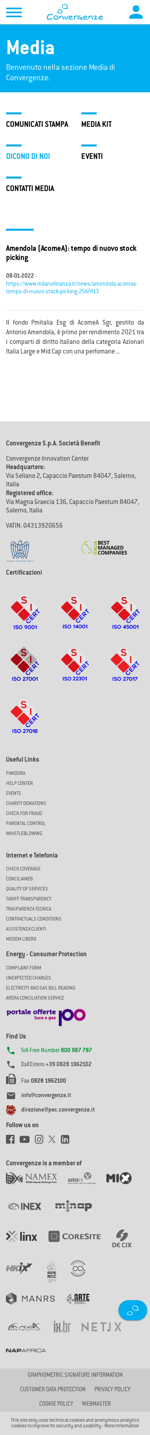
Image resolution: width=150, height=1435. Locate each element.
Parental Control (26, 823)
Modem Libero (21, 939)
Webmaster (96, 1404)
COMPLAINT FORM (23, 968)
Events (13, 793)
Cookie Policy (56, 1404)
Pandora (15, 773)
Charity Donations (26, 803)
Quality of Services (27, 889)
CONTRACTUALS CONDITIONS (34, 919)
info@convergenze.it (46, 1096)
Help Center (19, 783)
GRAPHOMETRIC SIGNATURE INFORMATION (75, 1375)
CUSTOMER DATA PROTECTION (53, 1390)
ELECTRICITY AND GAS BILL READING (41, 988)
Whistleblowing (24, 833)
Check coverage (23, 869)
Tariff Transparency (29, 899)
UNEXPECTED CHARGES (28, 978)
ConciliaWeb (19, 879)
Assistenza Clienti (26, 929)
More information (121, 1426)
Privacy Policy (112, 1390)
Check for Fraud (24, 813)
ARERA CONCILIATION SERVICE (35, 998)
